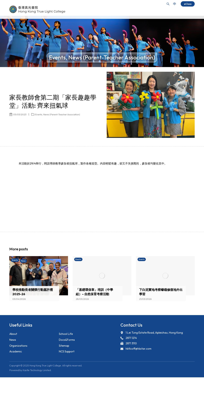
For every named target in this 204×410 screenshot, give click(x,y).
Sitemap (64, 345)
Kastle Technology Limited (37, 369)
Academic (15, 350)
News (12, 339)
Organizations (18, 345)
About (13, 333)
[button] (187, 249)
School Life (66, 333)
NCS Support (67, 350)
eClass (187, 3)
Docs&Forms (67, 339)
